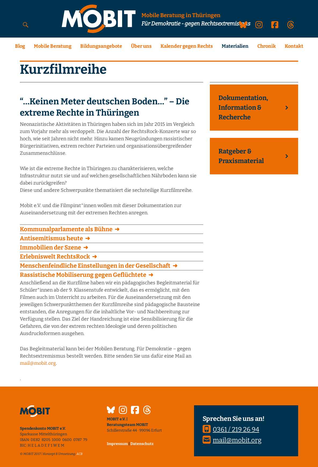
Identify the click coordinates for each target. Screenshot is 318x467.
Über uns (141, 46)
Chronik (266, 46)
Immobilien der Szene (50, 247)
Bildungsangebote (101, 46)
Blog (20, 46)
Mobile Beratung (52, 46)
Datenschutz (141, 444)
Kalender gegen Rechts (186, 46)
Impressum (117, 444)
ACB (79, 454)
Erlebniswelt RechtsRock (55, 256)
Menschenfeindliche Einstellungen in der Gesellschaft (95, 265)
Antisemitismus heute (51, 238)
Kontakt (294, 46)
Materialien (235, 46)
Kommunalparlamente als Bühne (66, 229)
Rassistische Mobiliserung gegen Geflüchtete (83, 274)
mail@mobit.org (38, 363)
